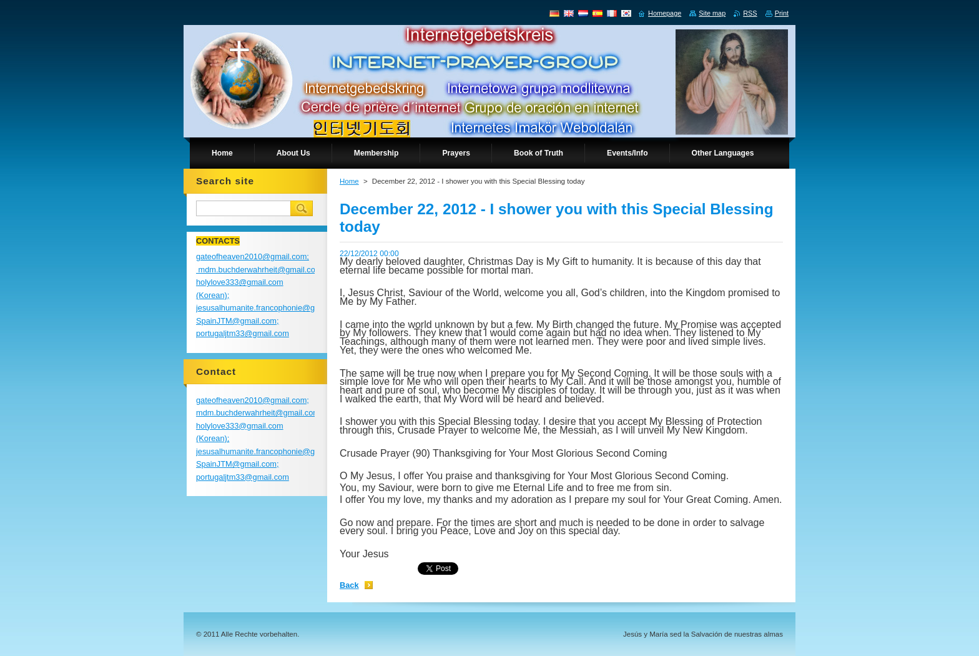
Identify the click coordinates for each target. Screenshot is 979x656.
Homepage (664, 13)
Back (349, 585)
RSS (750, 13)
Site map (712, 13)
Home (349, 181)
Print (782, 13)
